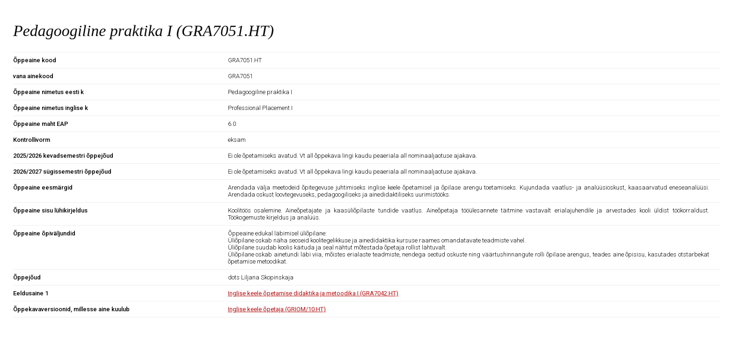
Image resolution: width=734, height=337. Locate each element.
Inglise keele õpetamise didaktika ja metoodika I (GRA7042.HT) (313, 293)
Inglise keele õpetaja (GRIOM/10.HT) (277, 309)
